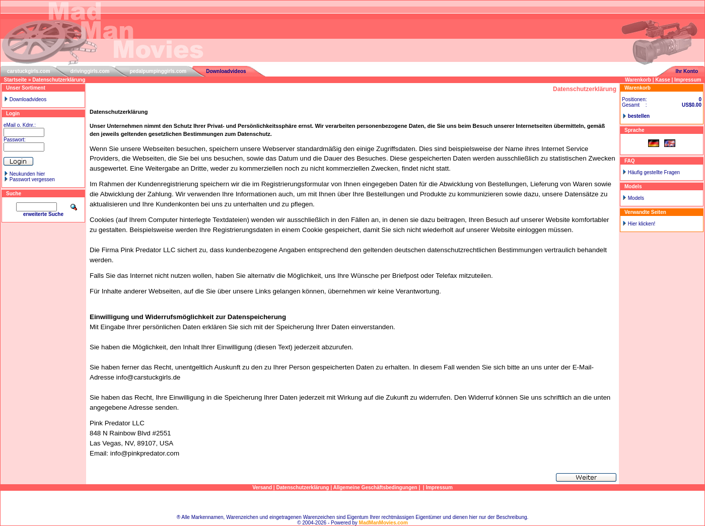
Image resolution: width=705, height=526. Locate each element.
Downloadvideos (226, 71)
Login (13, 113)
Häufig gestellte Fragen (654, 172)
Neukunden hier (27, 174)
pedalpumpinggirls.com (157, 71)
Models (636, 198)
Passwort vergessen (32, 179)
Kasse (662, 80)
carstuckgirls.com (28, 71)
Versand (262, 487)
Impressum (687, 80)
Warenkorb (638, 80)
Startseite (15, 80)
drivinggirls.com (90, 71)
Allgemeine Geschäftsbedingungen (375, 487)
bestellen (639, 116)
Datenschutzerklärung (58, 80)
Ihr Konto (687, 71)
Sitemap (352, 502)
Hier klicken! (641, 224)
